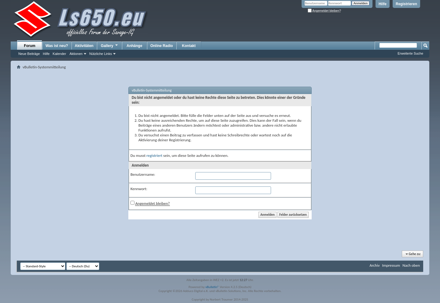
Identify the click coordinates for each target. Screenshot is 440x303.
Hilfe (383, 4)
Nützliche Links (100, 54)
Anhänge (134, 46)
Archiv (374, 265)
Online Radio (161, 46)
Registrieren (406, 4)
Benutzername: (142, 174)
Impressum (391, 265)
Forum (29, 46)
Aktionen (75, 54)
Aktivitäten (84, 46)
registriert (154, 155)
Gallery (110, 45)
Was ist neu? (57, 46)
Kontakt (189, 46)
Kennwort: (138, 188)
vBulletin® (212, 287)
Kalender (59, 54)
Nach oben (411, 265)
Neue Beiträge (29, 54)
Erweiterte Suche (410, 53)
